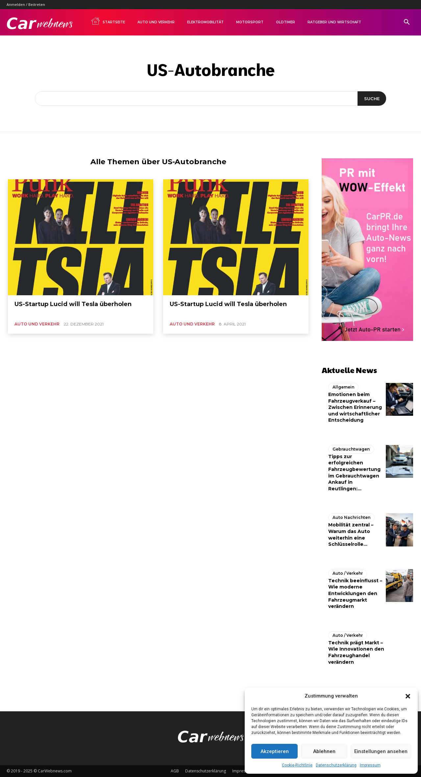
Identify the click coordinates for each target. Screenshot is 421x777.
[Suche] (372, 98)
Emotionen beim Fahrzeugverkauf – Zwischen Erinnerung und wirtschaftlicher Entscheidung (355, 407)
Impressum (370, 765)
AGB (175, 771)
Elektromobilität (205, 22)
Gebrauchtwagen (351, 449)
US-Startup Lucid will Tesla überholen (73, 304)
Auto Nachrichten (351, 517)
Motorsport (249, 22)
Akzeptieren (274, 751)
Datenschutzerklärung (336, 765)
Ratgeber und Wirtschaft (334, 22)
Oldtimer (285, 22)
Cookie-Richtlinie (297, 765)
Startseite (108, 21)
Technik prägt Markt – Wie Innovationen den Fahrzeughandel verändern (356, 652)
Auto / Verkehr (348, 573)
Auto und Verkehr (156, 22)
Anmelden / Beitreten (26, 4)
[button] (408, 696)
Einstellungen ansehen (381, 751)
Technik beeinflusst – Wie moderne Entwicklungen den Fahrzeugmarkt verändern (355, 593)
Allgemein (343, 387)
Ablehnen (324, 751)
